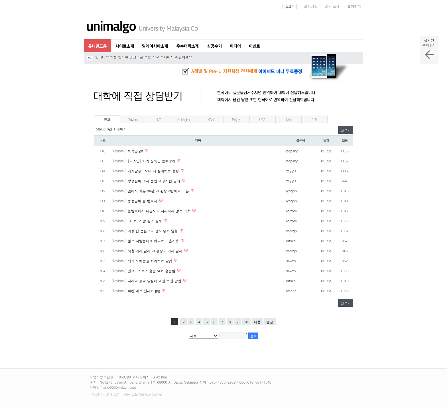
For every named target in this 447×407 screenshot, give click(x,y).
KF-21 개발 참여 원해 (145, 220)
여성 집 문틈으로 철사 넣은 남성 (153, 230)
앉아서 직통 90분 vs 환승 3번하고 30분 (159, 190)
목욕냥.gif (136, 150)
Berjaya (236, 119)
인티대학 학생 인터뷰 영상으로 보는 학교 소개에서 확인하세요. (144, 57)
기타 (314, 119)
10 (246, 321)
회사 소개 (332, 6)
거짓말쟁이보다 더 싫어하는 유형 (154, 170)
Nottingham (184, 119)
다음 (257, 321)
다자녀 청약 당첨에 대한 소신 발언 (155, 280)
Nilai (288, 119)
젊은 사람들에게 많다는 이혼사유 (154, 240)
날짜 (326, 140)
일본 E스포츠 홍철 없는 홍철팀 (152, 270)
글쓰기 (346, 129)
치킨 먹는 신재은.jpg (144, 290)
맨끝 (270, 321)
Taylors (132, 119)
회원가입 (311, 6)
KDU (211, 119)
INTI (159, 119)
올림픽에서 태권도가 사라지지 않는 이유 (160, 210)
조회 (345, 140)
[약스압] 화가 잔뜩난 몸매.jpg (152, 160)
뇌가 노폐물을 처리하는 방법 (150, 260)
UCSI (262, 119)
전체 (107, 119)
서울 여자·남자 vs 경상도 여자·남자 (156, 250)
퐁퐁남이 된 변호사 (143, 200)
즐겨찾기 (354, 6)
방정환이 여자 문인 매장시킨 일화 (154, 180)
